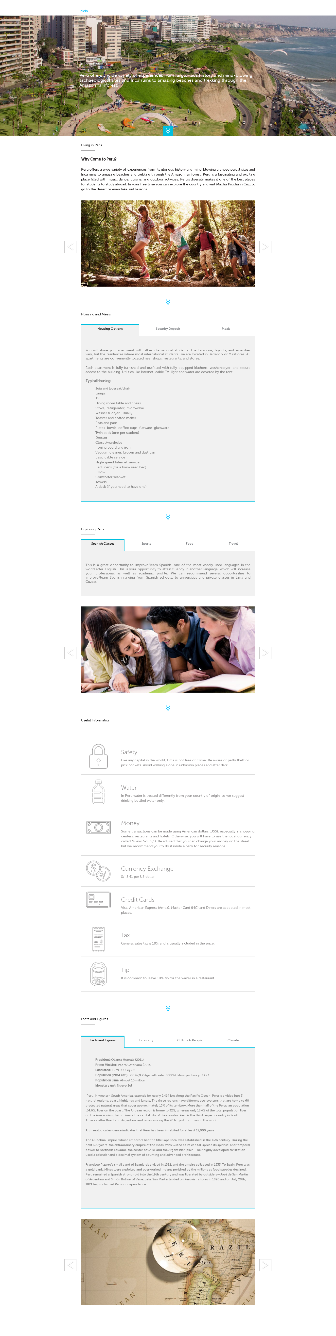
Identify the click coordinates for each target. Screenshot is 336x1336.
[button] (94, 244)
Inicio (83, 11)
